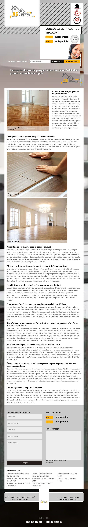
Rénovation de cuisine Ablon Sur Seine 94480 (18, 484)
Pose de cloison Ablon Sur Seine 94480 (43, 480)
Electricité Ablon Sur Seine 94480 (67, 480)
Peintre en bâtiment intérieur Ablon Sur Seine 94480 (42, 475)
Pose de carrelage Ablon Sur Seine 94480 (42, 484)
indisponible (61, 417)
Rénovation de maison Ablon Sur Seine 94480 (18, 480)
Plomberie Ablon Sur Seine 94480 (67, 475)
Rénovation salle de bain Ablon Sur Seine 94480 (18, 475)
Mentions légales (21, 499)
